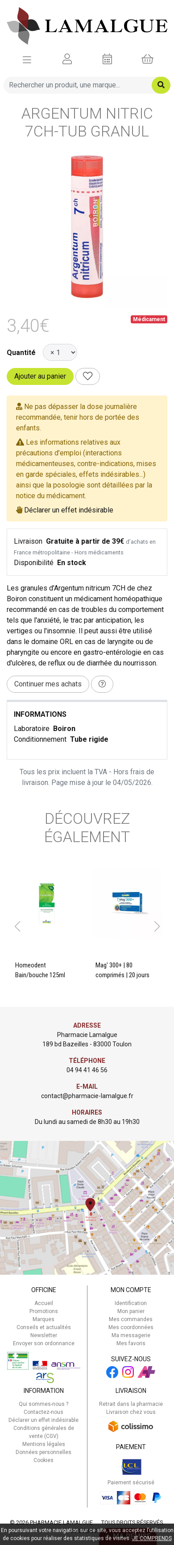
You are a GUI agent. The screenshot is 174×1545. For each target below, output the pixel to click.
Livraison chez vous (131, 1412)
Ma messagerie (131, 1335)
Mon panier (131, 1311)
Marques (43, 1319)
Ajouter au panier (40, 376)
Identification (131, 1303)
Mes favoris (130, 1343)
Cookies (43, 1460)
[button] (17, 926)
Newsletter (43, 1335)
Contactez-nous (43, 1412)
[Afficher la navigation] (27, 59)
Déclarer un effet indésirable (68, 510)
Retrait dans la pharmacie (131, 1404)
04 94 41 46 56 (87, 1070)
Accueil (43, 1303)
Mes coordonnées (130, 1327)
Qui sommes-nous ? (43, 1404)
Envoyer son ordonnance (44, 1343)
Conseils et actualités (44, 1327)
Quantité (21, 352)
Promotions (43, 1311)
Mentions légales (43, 1444)
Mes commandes (131, 1319)
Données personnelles (43, 1452)
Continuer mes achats (48, 684)
